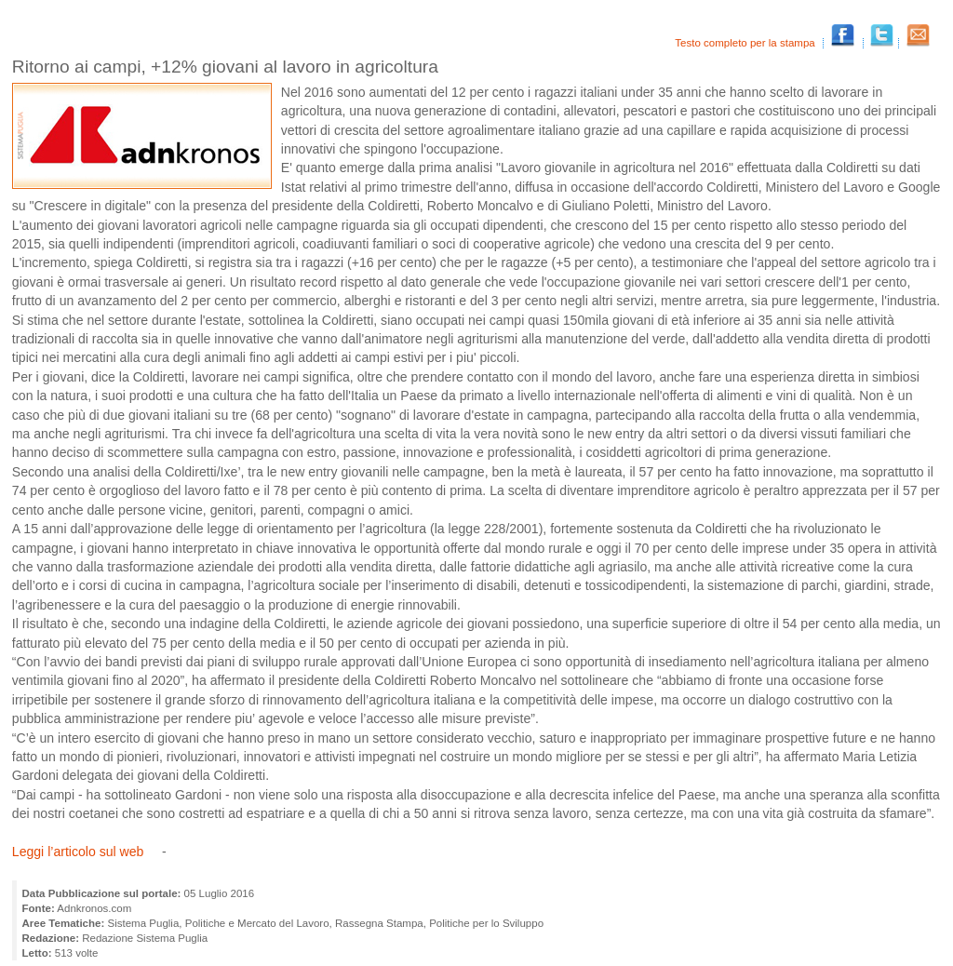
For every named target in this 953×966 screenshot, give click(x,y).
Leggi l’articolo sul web (80, 851)
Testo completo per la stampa (746, 42)
